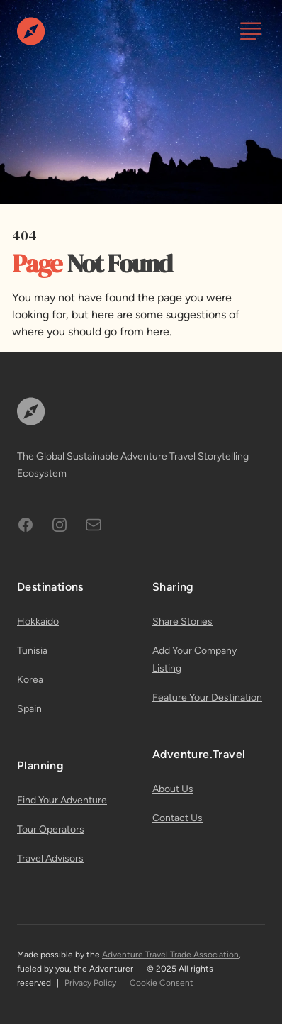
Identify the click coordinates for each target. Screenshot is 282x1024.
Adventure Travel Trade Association (170, 954)
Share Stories (182, 622)
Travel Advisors (50, 858)
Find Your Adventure (62, 800)
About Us (172, 789)
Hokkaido (38, 622)
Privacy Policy (90, 983)
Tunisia (32, 651)
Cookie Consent (161, 983)
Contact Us (177, 818)
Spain (29, 709)
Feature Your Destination (207, 697)
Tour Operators (50, 829)
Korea (30, 680)
